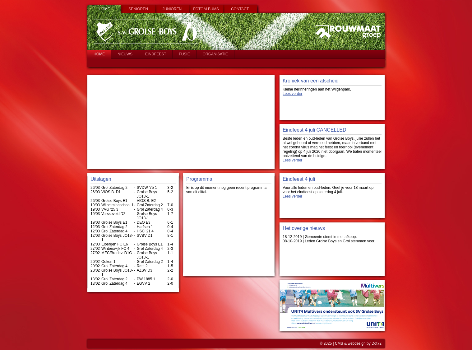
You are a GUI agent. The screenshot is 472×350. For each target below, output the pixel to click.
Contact (240, 9)
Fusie (184, 54)
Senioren (138, 9)
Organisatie (215, 54)
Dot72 (377, 343)
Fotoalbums (206, 9)
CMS (339, 343)
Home (104, 9)
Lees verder (292, 93)
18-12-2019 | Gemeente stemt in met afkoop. (320, 237)
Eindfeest (155, 54)
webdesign (356, 343)
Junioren (172, 9)
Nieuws (125, 54)
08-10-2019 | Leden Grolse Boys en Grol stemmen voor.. (329, 241)
